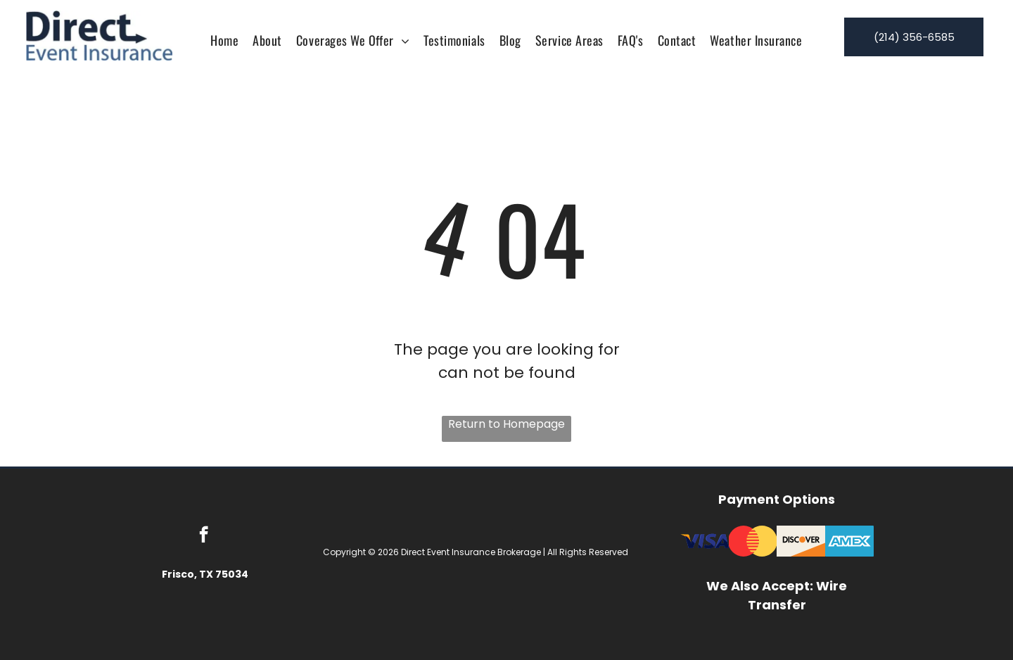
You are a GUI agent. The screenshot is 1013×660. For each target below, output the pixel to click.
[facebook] (203, 536)
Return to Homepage (506, 424)
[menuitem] (224, 40)
